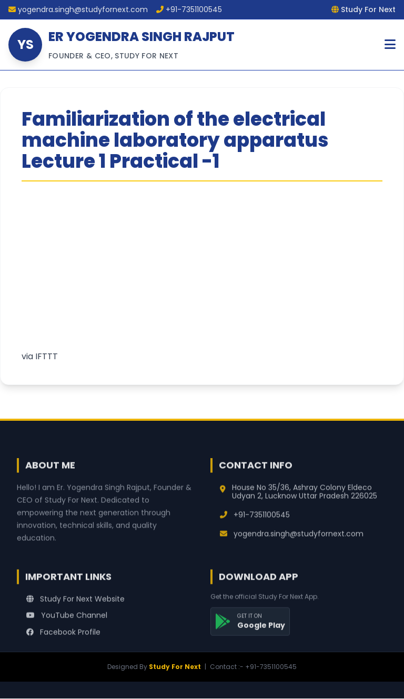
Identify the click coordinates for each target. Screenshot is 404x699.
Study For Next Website (75, 602)
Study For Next (175, 666)
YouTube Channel (66, 619)
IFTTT (46, 356)
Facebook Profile (63, 636)
